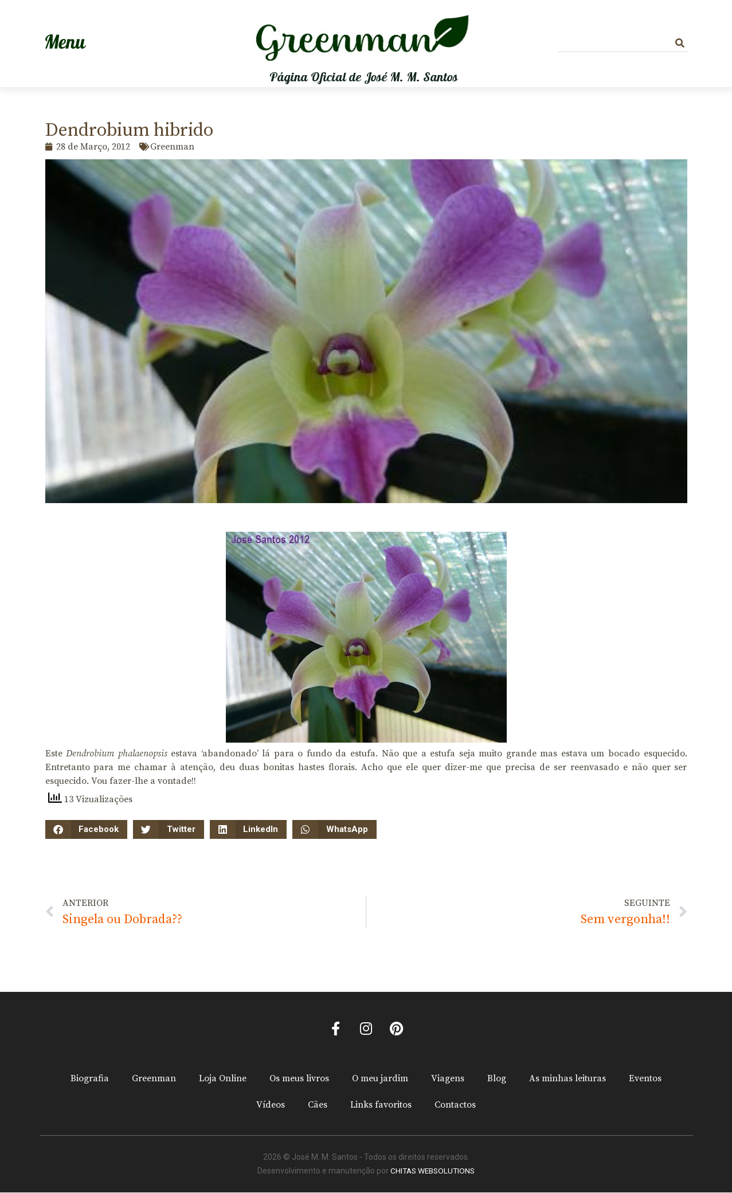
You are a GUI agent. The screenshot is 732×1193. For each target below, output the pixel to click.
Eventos (645, 1079)
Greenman (154, 1079)
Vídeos (270, 1106)
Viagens (447, 1079)
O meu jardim (380, 1079)
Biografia (90, 1079)
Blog (496, 1079)
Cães (317, 1106)
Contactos (455, 1106)
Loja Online (222, 1079)
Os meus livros (299, 1079)
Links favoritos (381, 1106)
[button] (86, 829)
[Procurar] (679, 43)
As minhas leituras (567, 1079)
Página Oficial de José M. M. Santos (363, 77)
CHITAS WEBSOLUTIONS (432, 1171)
